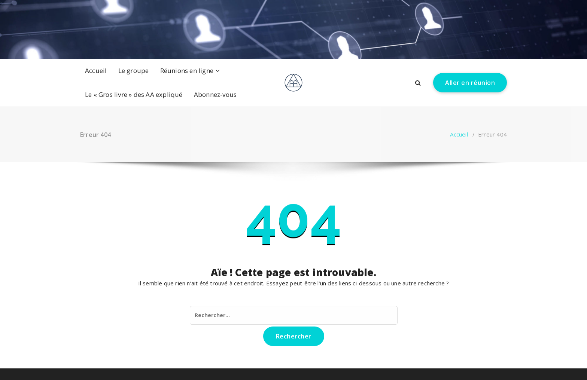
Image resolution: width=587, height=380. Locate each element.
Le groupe (133, 70)
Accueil (96, 70)
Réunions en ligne (186, 70)
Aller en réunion (470, 83)
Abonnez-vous (215, 94)
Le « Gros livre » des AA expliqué (134, 94)
